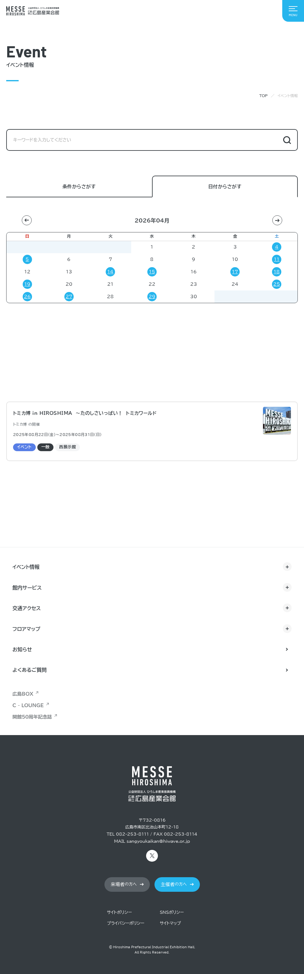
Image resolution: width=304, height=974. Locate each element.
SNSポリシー (172, 912)
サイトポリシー (119, 912)
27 (69, 296)
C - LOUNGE (28, 705)
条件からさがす (79, 187)
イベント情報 (25, 566)
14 (110, 272)
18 (277, 272)
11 (276, 259)
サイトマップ (170, 923)
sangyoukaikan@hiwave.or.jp (158, 841)
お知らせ (22, 649)
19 (27, 284)
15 (152, 272)
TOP (263, 95)
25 (276, 284)
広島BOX (22, 694)
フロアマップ (26, 628)
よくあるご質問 (29, 669)
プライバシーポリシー (125, 923)
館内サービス (27, 587)
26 (27, 296)
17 (235, 272)
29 (152, 296)
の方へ (124, 884)
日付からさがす (225, 187)
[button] (27, 220)
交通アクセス (26, 608)
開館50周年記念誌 (32, 717)
